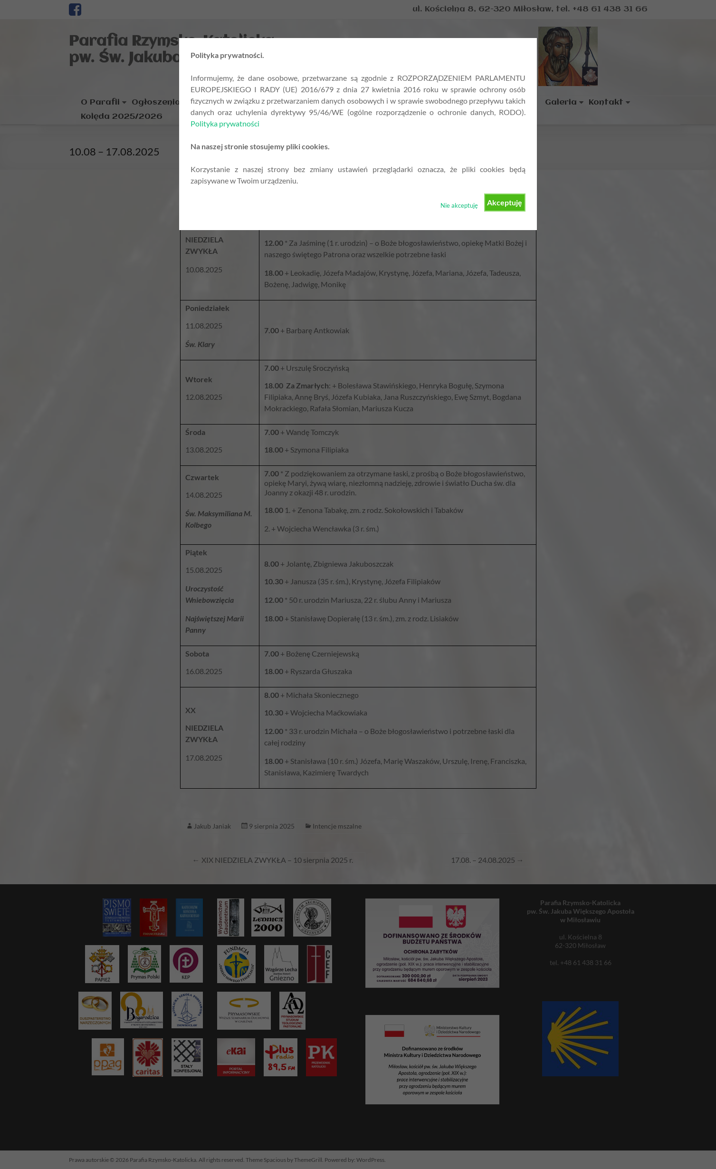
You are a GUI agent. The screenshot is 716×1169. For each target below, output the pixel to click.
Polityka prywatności (225, 123)
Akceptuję (504, 202)
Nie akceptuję (459, 205)
